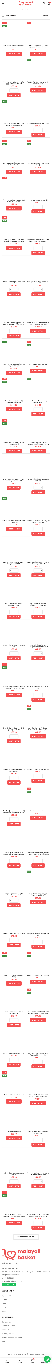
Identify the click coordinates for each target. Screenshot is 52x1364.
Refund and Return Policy (12, 1338)
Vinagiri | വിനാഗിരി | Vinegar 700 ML (38, 934)
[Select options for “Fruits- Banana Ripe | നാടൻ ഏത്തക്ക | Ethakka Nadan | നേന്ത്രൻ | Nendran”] (38, 54)
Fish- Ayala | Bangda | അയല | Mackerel (14, 46)
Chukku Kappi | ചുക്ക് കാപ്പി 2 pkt (38, 123)
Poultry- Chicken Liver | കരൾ (14, 1095)
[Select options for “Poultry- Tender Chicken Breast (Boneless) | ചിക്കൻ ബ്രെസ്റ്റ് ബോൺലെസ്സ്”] (14, 695)
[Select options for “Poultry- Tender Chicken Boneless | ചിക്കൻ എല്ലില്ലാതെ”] (14, 1223)
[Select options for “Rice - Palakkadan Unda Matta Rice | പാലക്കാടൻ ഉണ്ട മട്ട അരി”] (38, 1020)
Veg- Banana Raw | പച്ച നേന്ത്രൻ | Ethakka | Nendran (14, 201)
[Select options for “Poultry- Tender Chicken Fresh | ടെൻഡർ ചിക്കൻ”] (38, 90)
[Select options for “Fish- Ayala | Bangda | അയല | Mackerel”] (14, 54)
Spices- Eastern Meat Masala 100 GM (14, 1174)
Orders (4, 1299)
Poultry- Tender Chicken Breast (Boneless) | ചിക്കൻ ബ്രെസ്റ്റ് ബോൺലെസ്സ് (14, 688)
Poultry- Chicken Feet (38, 811)
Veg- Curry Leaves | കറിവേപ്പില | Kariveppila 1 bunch (38, 282)
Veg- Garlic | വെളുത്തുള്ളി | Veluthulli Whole (38, 894)
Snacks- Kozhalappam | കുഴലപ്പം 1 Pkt (14, 646)
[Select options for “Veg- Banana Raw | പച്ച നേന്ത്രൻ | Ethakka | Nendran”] (14, 208)
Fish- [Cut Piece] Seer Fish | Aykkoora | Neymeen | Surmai (14, 240)
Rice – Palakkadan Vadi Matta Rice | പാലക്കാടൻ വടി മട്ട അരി (38, 729)
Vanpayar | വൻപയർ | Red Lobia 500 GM (38, 480)
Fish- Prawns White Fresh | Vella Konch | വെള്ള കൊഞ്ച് (14, 124)
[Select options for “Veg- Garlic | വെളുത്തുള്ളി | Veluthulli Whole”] (38, 902)
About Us (5, 1330)
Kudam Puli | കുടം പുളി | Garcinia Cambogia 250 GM (38, 563)
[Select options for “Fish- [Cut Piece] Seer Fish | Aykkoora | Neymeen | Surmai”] (14, 248)
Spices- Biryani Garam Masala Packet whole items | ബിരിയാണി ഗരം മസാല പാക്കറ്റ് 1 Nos (38, 854)
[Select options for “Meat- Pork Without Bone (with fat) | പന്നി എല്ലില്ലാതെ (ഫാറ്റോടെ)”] (38, 331)
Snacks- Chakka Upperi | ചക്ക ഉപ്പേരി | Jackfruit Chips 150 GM (13, 323)
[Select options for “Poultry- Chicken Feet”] (38, 818)
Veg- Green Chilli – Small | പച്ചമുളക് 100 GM (14, 604)
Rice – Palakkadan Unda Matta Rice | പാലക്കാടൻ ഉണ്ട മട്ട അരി (38, 1012)
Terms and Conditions (10, 1326)
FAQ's (4, 1307)
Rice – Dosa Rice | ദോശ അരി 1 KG (14, 1053)
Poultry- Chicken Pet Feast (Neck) (13, 976)
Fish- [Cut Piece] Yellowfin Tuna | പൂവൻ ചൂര (14, 521)
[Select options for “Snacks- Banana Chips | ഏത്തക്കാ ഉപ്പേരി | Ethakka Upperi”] (38, 451)
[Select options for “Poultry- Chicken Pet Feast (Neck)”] (14, 983)
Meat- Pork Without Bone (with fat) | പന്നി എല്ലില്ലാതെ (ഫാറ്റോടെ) (38, 324)
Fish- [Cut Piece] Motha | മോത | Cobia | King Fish (14, 164)
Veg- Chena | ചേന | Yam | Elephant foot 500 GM (38, 604)
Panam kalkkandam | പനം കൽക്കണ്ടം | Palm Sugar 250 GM (14, 853)
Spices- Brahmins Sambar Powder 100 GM (14, 1012)
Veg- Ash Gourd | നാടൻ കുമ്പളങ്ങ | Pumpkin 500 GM (38, 646)
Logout (4, 1311)
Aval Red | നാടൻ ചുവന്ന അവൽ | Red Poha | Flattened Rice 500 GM (14, 812)
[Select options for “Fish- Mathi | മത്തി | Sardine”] (38, 371)
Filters (45, 16)
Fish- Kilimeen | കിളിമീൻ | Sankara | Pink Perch (14, 401)
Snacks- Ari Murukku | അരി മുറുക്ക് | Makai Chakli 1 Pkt (38, 521)
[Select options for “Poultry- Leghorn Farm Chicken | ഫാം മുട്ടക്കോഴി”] (14, 451)
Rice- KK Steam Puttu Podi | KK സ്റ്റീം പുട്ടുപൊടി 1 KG (13, 729)
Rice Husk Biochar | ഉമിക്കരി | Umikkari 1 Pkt (38, 1132)
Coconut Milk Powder (14, 1131)
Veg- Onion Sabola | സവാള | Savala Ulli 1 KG (38, 401)
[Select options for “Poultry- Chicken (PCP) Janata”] (38, 982)
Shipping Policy (7, 1334)
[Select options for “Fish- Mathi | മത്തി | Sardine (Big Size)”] (38, 172)
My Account (6, 1295)
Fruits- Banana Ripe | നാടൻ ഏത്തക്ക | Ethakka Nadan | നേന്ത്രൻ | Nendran (38, 47)
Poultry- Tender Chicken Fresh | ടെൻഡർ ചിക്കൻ (38, 83)
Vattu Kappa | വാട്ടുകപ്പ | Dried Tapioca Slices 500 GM (38, 1054)
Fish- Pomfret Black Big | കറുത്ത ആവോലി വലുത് (14, 365)
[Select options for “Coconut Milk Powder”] (14, 1138)
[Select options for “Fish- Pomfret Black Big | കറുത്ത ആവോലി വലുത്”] (14, 373)
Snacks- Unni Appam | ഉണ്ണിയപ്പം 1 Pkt (14, 282)
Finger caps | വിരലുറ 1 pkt (14, 894)
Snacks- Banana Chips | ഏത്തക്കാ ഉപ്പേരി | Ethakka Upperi (38, 443)
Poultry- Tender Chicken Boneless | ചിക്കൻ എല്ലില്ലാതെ (14, 1215)
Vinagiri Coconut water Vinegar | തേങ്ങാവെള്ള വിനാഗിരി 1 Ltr (38, 1215)
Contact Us (8, 1284)
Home (24, 10)
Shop (4, 1303)
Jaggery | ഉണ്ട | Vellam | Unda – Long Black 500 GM (14, 563)
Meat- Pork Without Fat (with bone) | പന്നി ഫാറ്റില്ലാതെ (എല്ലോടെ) (38, 1096)
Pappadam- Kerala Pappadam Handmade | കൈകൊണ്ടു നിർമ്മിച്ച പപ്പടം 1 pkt (38, 241)
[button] (14, 95)
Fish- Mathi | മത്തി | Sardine (38, 364)
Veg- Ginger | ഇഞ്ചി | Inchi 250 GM (38, 687)
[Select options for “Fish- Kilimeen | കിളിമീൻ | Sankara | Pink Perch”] (14, 409)
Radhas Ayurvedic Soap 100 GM (14, 933)
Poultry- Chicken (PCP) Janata (38, 975)
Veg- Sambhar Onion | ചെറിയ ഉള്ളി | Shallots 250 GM (14, 83)
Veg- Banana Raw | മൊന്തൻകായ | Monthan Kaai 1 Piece (38, 1174)
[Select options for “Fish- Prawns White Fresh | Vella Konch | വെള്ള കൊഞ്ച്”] (14, 132)
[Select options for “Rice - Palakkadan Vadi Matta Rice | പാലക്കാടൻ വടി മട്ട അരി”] (38, 736)
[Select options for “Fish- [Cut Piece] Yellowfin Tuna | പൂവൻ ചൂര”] (14, 529)
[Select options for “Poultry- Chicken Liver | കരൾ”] (14, 1101)
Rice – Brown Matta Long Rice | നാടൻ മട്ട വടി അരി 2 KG (13, 480)
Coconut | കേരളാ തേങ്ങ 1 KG (38, 200)
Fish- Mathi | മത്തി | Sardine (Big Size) (38, 164)
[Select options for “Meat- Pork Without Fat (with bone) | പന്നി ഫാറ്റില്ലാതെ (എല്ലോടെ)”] (38, 1103)
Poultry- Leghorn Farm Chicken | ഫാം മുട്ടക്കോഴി (14, 443)
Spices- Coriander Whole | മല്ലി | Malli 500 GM (13, 770)
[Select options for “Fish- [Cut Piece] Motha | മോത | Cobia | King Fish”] (14, 172)
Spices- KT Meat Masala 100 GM (38, 769)
